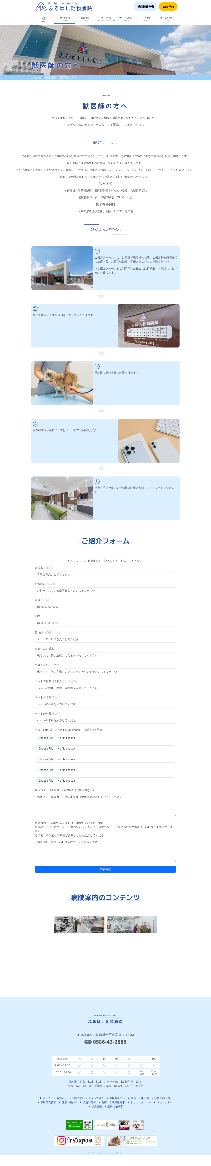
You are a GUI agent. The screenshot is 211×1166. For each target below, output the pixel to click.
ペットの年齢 (47, 713)
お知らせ (60, 1098)
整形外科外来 (67, 1102)
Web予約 (168, 6)
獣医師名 (45, 583)
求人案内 (95, 1106)
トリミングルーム (139, 1102)
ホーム (45, 1098)
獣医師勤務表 (145, 6)
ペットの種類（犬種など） (56, 681)
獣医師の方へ (115, 1098)
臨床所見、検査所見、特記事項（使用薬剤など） (65, 790)
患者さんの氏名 (44, 648)
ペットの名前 (47, 697)
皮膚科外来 (87, 1102)
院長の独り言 (113, 1106)
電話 (42, 600)
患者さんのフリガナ (47, 665)
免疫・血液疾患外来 (111, 1102)
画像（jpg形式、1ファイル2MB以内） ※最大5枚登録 (68, 729)
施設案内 (76, 1098)
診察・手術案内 (138, 1098)
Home (37, 77)
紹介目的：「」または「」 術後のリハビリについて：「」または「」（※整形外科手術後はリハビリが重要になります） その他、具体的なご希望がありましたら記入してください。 (104, 829)
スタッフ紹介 (94, 1098)
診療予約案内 (160, 1098)
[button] (64, 18)
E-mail (43, 632)
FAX (37, 616)
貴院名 (43, 567)
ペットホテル (162, 1102)
